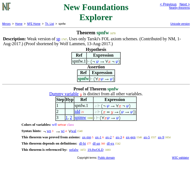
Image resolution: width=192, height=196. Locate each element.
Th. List (49, 23)
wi (63, 131)
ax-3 (119, 137)
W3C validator (180, 157)
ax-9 (161, 137)
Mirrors (6, 23)
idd (77, 111)
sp (58, 38)
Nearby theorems (179, 7)
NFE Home (33, 23)
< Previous (168, 4)
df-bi (82, 143)
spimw (80, 117)
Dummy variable (64, 93)
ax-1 (98, 137)
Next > (185, 4)
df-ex (110, 143)
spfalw (74, 150)
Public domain (106, 157)
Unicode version (180, 23)
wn (49, 131)
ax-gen (130, 137)
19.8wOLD (95, 150)
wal (73, 131)
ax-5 (146, 137)
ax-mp (86, 137)
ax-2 (108, 137)
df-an (96, 143)
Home (19, 23)
